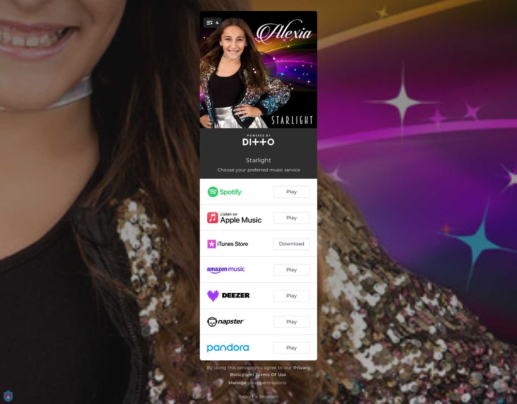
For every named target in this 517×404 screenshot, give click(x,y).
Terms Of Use (271, 374)
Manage (237, 382)
